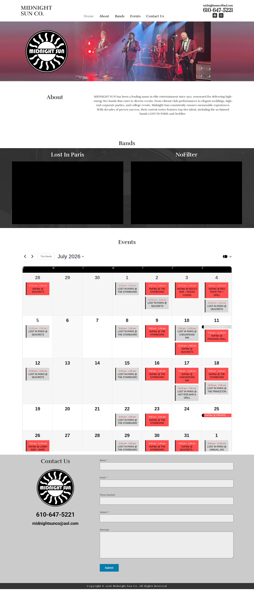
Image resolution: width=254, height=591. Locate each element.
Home (89, 15)
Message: (104, 529)
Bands (119, 15)
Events (135, 15)
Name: (104, 460)
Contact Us (155, 15)
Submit (109, 567)
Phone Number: (108, 495)
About (104, 15)
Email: (103, 477)
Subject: (104, 512)
